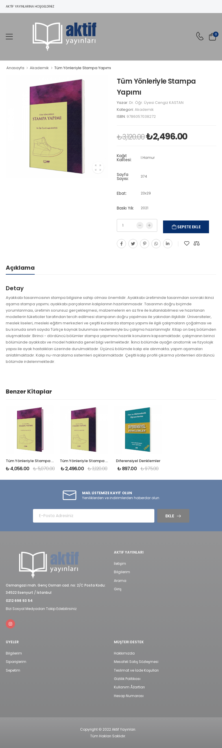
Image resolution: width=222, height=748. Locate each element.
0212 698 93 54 (19, 600)
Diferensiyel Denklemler (138, 461)
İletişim (120, 563)
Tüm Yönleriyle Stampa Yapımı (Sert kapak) (48, 461)
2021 (144, 207)
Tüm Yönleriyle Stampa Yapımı (89, 461)
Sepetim (13, 670)
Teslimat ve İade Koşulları (136, 670)
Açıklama (20, 268)
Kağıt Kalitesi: (124, 158)
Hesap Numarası (129, 695)
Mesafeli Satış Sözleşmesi (136, 661)
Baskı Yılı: (125, 208)
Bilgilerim (122, 571)
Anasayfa (15, 68)
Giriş (117, 589)
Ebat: (122, 193)
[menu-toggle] (9, 36)
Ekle (169, 516)
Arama (120, 580)
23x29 (146, 193)
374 (144, 176)
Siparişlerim (16, 661)
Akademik (39, 68)
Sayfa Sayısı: (123, 176)
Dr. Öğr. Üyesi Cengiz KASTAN (156, 102)
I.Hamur (148, 157)
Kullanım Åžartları (129, 687)
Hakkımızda (124, 653)
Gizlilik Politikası (127, 678)
